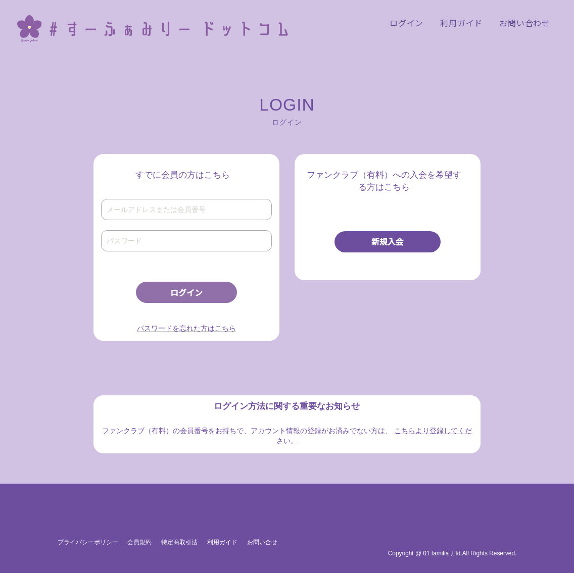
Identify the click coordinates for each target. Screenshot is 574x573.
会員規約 (139, 542)
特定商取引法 (179, 542)
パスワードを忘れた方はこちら (186, 328)
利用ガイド (222, 542)
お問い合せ (262, 542)
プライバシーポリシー (88, 542)
